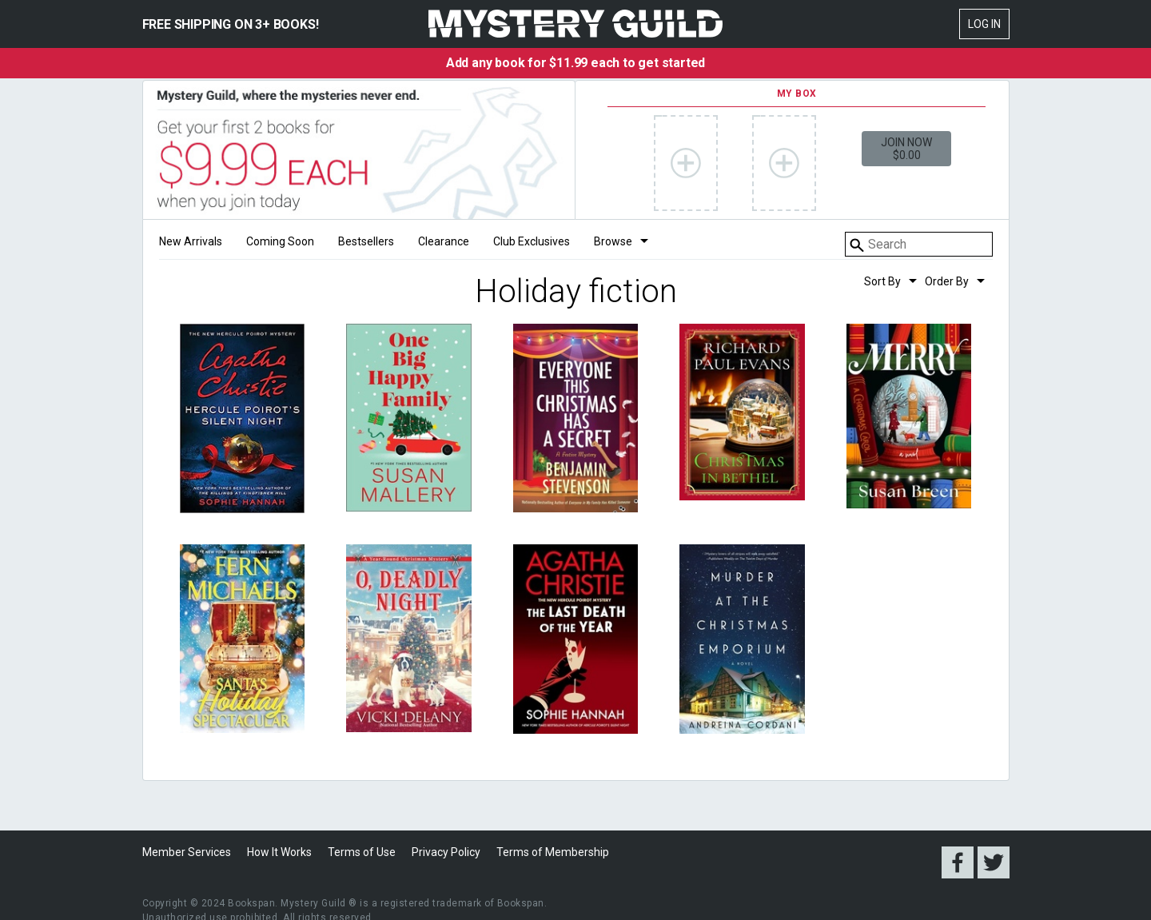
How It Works (279, 852)
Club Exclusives (531, 242)
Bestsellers (366, 242)
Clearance (443, 242)
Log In (984, 24)
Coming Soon (280, 242)
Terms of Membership (552, 852)
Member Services (186, 852)
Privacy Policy (446, 852)
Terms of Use (362, 852)
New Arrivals (190, 242)
